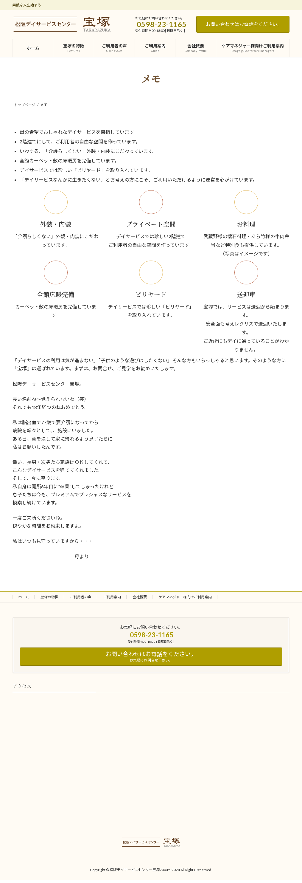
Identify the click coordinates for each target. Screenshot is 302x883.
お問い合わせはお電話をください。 (244, 24)
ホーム (23, 597)
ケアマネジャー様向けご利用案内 (185, 597)
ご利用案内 (112, 597)
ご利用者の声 (80, 597)
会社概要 (140, 597)
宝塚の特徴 (49, 597)
